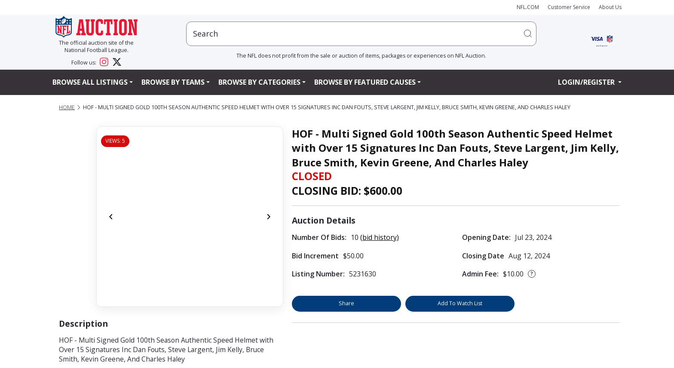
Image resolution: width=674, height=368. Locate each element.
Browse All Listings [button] (90, 82)
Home (67, 107)
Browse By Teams (173, 82)
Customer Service (569, 7)
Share (346, 303)
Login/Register (587, 82)
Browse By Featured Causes (365, 82)
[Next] (269, 217)
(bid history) (379, 237)
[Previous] (111, 217)
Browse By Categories (259, 82)
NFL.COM (528, 7)
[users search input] (361, 33)
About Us (610, 7)
